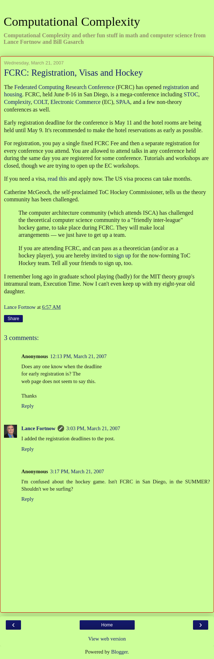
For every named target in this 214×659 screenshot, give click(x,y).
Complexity (17, 102)
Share (13, 318)
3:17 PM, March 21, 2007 (77, 471)
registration (176, 87)
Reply (27, 406)
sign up (122, 255)
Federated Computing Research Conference (64, 87)
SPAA (123, 102)
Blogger (119, 652)
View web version (107, 639)
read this (57, 179)
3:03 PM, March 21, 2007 (93, 428)
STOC (191, 94)
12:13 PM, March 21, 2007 (78, 356)
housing (13, 94)
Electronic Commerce (75, 102)
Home (107, 624)
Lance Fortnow (38, 428)
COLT (41, 102)
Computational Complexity (72, 21)
